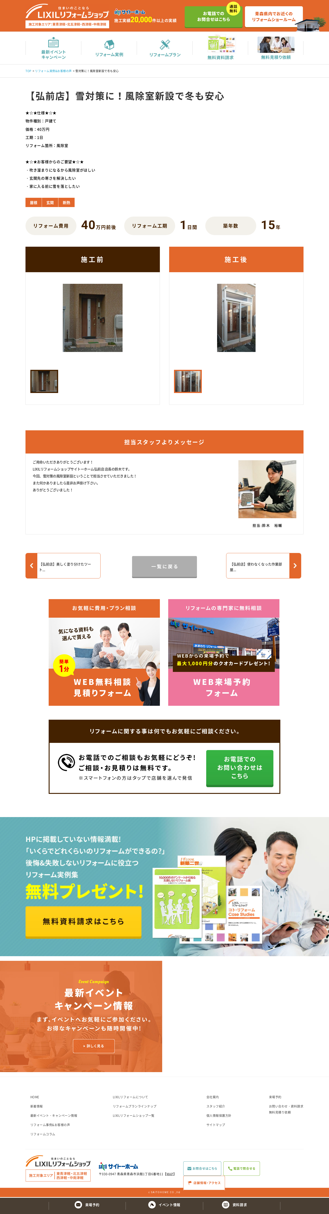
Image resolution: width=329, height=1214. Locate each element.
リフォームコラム (42, 1134)
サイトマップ (215, 1125)
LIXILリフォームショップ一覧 (134, 1116)
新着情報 (36, 1107)
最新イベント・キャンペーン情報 (53, 1116)
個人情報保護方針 (218, 1116)
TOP (28, 72)
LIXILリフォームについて (130, 1097)
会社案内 (212, 1097)
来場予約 (275, 1097)
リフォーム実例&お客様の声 (53, 72)
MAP (170, 1174)
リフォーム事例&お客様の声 (50, 1125)
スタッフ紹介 (215, 1107)
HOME (34, 1097)
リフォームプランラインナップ (135, 1107)
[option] (92, 322)
